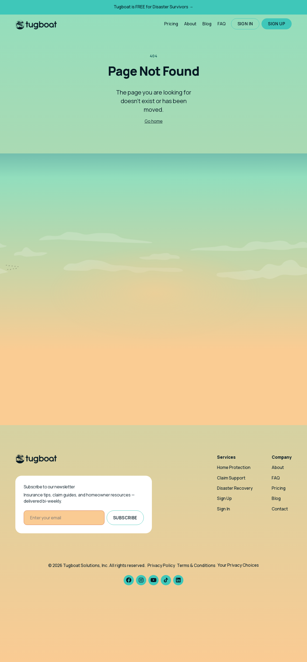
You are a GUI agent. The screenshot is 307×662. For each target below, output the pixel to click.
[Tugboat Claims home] (36, 23)
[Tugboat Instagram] (141, 580)
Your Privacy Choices (238, 565)
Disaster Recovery (235, 488)
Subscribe (125, 518)
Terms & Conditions (196, 565)
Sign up (276, 24)
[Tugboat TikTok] (166, 580)
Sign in (245, 24)
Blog (207, 24)
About (190, 24)
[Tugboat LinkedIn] (178, 580)
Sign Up (224, 498)
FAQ (222, 24)
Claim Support (231, 478)
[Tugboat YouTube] (153, 580)
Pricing (171, 24)
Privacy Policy (161, 565)
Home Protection (233, 467)
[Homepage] (36, 458)
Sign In (223, 509)
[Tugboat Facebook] (129, 580)
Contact (280, 509)
